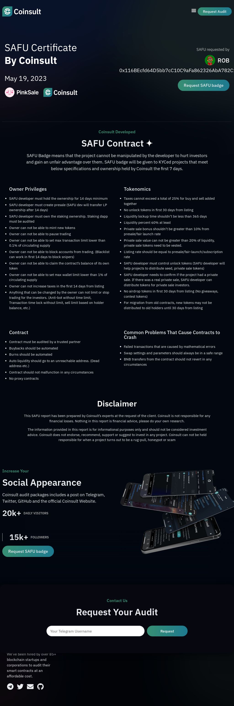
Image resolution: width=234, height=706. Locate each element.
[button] (194, 10)
